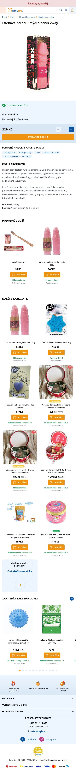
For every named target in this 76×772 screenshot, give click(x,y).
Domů (4, 17)
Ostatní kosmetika (46, 17)
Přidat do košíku (38, 137)
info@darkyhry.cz (38, 731)
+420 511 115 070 (38, 723)
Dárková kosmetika (27, 17)
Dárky (12, 17)
